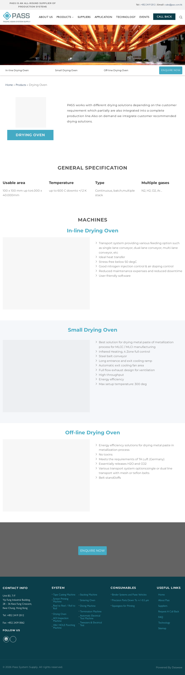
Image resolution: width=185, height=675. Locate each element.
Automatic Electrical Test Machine (90, 617)
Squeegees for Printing (123, 606)
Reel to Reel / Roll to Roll (64, 607)
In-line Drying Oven (17, 70)
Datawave (177, 667)
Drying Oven (59, 614)
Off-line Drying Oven (116, 70)
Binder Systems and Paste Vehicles (129, 595)
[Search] (180, 17)
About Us (46, 17)
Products (65, 17)
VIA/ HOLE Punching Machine (64, 626)
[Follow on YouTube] (13, 639)
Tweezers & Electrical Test (91, 624)
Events (144, 17)
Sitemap (162, 628)
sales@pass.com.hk (173, 5)
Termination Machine (91, 612)
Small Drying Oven (66, 70)
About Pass (163, 600)
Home (9, 85)
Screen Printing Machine (60, 600)
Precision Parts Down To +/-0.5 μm (130, 600)
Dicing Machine (88, 606)
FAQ (160, 617)
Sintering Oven (87, 600)
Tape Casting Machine (64, 595)
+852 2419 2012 (148, 5)
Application (103, 17)
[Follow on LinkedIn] (6, 639)
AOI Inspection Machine (60, 619)
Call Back (164, 17)
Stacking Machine (88, 595)
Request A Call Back (168, 612)
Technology (125, 17)
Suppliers (84, 17)
